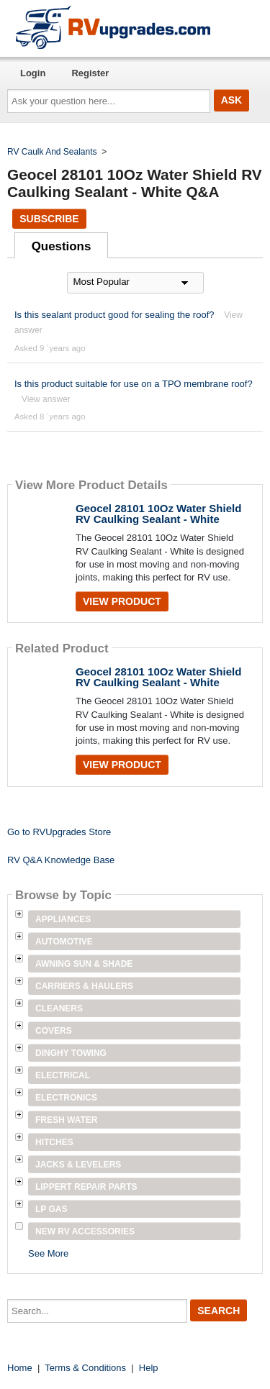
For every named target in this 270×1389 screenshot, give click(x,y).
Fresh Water (66, 1120)
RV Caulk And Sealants (52, 152)
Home (19, 1367)
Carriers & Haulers (84, 986)
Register (90, 73)
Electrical (62, 1075)
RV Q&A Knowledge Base (60, 860)
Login (32, 73)
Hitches (54, 1142)
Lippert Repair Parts (86, 1187)
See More (48, 1253)
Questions (61, 246)
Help (148, 1367)
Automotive (64, 942)
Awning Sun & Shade (83, 964)
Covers (53, 1031)
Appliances (63, 919)
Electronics (66, 1098)
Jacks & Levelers (78, 1165)
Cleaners (59, 1008)
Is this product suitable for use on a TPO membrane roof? (133, 383)
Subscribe (48, 218)
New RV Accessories (85, 1231)
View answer (46, 399)
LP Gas (51, 1209)
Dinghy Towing (71, 1053)
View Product (122, 601)
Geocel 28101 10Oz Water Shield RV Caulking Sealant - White (158, 513)
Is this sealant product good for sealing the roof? (114, 314)
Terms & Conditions (85, 1367)
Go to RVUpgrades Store (59, 831)
